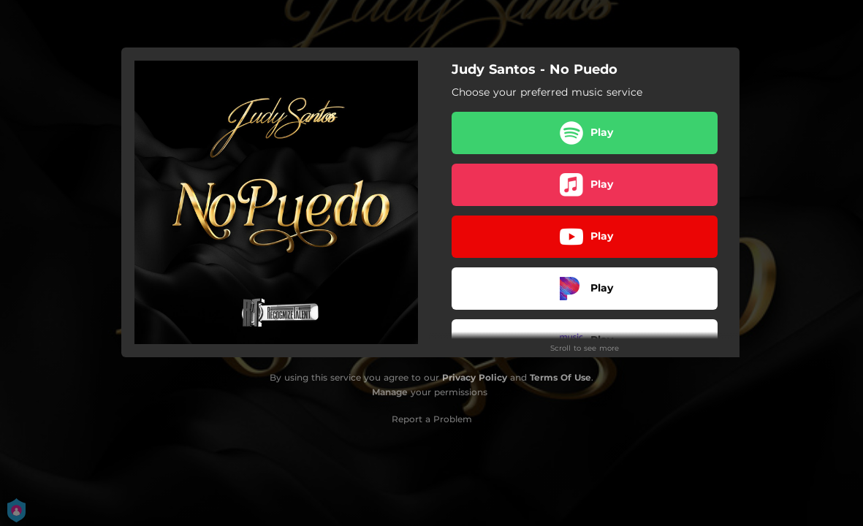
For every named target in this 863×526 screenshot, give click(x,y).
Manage (390, 391)
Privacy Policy (474, 377)
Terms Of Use (560, 377)
